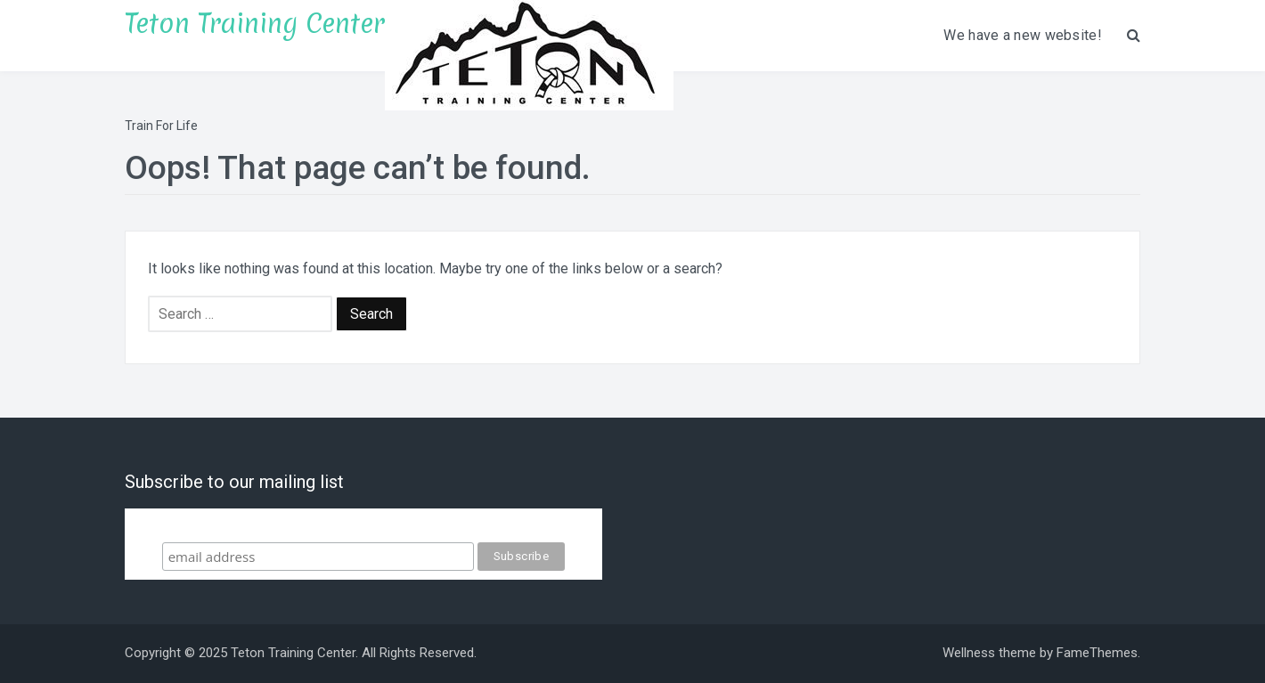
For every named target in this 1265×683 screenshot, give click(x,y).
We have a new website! (1022, 35)
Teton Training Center (255, 23)
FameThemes (1097, 653)
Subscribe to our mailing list (363, 525)
